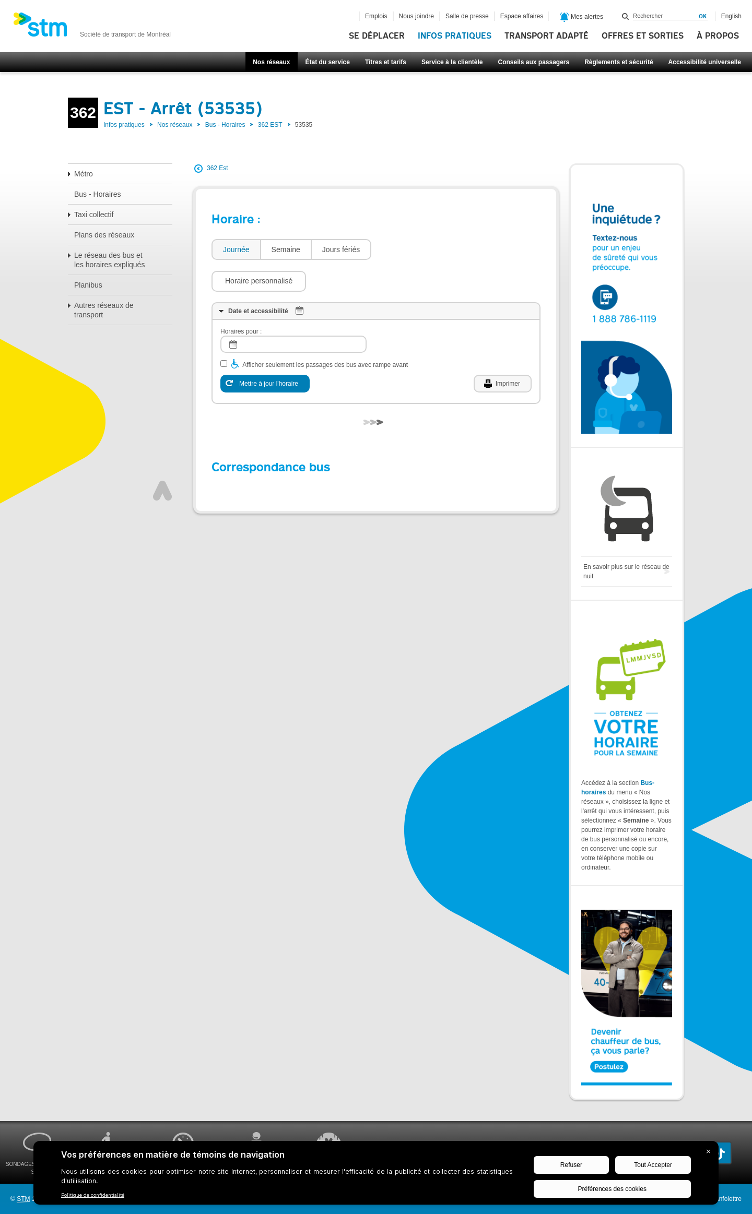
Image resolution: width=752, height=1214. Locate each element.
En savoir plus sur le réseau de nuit (626, 571)
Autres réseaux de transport (104, 310)
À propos (718, 36)
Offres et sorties (643, 36)
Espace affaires (522, 16)
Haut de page (162, 459)
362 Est (217, 168)
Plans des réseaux (104, 235)
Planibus (88, 285)
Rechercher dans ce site (625, 16)
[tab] (236, 249)
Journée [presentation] (236, 249)
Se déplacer (377, 36)
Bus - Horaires (225, 124)
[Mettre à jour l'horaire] (265, 352)
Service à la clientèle (452, 62)
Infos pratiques (454, 36)
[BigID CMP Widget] (376, 1175)
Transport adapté (546, 36)
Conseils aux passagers (533, 62)
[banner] (92, 27)
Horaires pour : (241, 300)
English (731, 16)
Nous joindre (416, 16)
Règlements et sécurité (618, 62)
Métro (83, 174)
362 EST (270, 124)
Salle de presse (467, 16)
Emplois (376, 16)
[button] (424, 249)
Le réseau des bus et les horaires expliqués (109, 260)
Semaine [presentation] (286, 249)
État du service (328, 62)
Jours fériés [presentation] (341, 249)
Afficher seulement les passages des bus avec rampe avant (325, 333)
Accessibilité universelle (704, 62)
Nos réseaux (271, 62)
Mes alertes (581, 17)
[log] (293, 313)
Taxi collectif (93, 214)
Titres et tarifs (385, 62)
